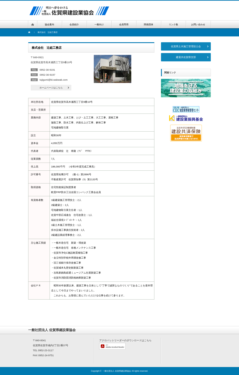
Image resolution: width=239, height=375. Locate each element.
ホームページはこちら (51, 87)
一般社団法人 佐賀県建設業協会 (117, 371)
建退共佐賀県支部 (186, 57)
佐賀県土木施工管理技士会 (186, 46)
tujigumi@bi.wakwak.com (54, 79)
